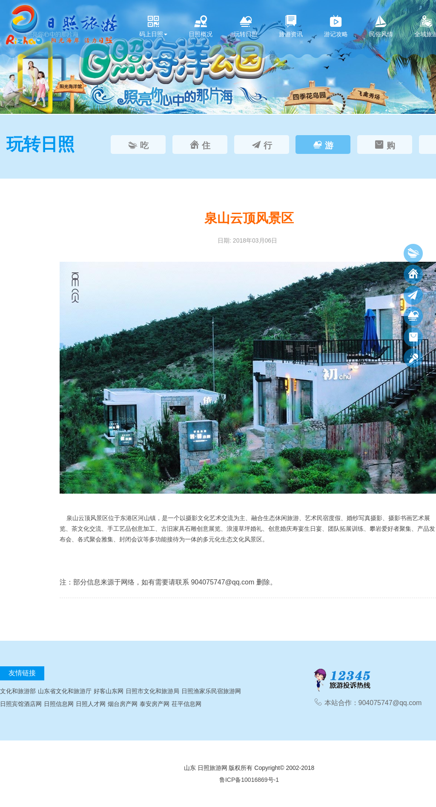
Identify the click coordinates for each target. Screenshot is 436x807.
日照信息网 (59, 703)
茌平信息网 (186, 703)
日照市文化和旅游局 (152, 691)
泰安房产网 (154, 703)
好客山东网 (108, 691)
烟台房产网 (123, 703)
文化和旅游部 (18, 691)
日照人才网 (91, 703)
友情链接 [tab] (22, 673)
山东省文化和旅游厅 (65, 691)
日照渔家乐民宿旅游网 (211, 691)
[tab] (138, 144)
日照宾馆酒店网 (21, 703)
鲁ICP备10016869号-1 (249, 779)
